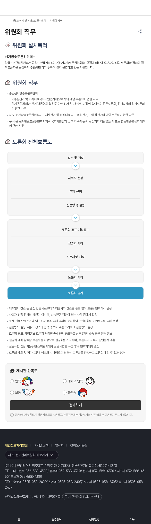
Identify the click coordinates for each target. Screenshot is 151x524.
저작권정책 (41, 445)
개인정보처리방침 (16, 445)
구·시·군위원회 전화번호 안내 (82, 497)
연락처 (59, 445)
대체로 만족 (75, 381)
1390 (50, 497)
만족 (18, 381)
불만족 (72, 392)
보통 (18, 392)
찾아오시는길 (78, 445)
